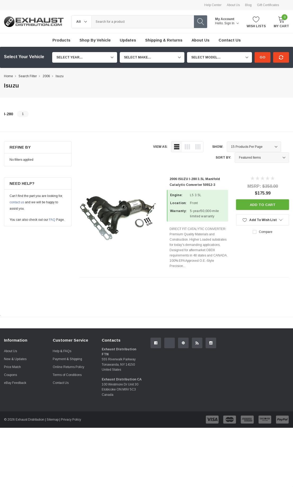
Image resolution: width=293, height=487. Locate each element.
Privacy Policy (71, 479)
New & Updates (15, 418)
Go (262, 57)
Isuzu (60, 76)
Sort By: (223, 157)
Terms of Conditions (67, 434)
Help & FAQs (62, 410)
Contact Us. (272, 366)
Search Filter (28, 76)
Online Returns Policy (68, 426)
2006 (46, 76)
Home (8, 76)
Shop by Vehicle (95, 40)
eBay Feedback (15, 442)
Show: (217, 147)
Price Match (12, 426)
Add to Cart (263, 205)
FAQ (52, 220)
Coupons (10, 434)
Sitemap (53, 479)
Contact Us (61, 442)
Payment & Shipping (67, 418)
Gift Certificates (268, 5)
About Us (233, 5)
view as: (160, 147)
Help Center (212, 5)
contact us (17, 202)
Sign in (231, 23)
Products (61, 40)
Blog (248, 5)
